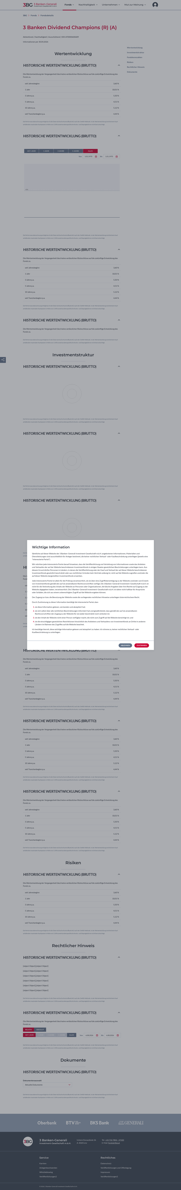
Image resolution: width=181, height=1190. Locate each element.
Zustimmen (142, 645)
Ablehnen (125, 645)
